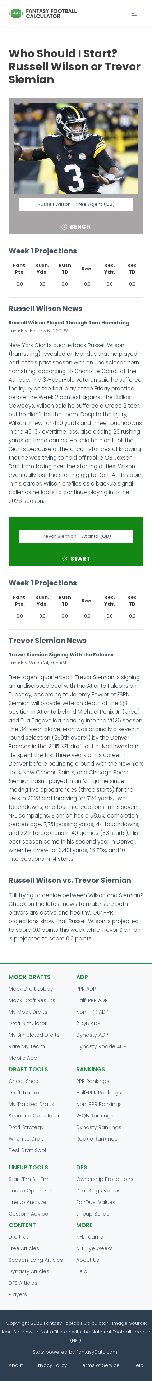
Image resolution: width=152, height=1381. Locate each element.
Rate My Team (27, 1046)
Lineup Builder (93, 1213)
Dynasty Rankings (98, 1127)
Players (18, 1294)
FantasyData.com (97, 1352)
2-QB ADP (88, 1023)
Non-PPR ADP (92, 1011)
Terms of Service (100, 1365)
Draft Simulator (28, 1023)
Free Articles (24, 1248)
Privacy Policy (51, 1365)
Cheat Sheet (24, 1081)
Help (81, 1271)
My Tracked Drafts (31, 1104)
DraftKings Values (98, 1190)
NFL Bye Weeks (94, 1248)
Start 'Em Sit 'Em (29, 1179)
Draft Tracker (25, 1092)
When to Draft (26, 1138)
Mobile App (23, 1058)
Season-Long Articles (36, 1259)
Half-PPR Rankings (98, 1092)
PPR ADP (86, 988)
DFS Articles (23, 1283)
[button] (134, 13)
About (16, 1365)
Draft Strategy (26, 1127)
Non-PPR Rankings (99, 1104)
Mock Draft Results (32, 1000)
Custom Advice (28, 1213)
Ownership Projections (104, 1179)
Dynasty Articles (29, 1271)
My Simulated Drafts (34, 1035)
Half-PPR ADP (92, 1000)
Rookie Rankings (97, 1138)
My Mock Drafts (28, 1011)
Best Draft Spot (28, 1150)
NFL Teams (89, 1236)
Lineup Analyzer (28, 1202)
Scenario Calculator (34, 1115)
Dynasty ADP (92, 1035)
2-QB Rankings (95, 1115)
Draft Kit (18, 1236)
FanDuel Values (95, 1202)
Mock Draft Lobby (31, 988)
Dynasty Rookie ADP (101, 1046)
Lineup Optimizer (30, 1190)
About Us (87, 1259)
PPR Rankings (92, 1081)
